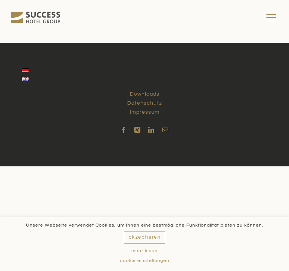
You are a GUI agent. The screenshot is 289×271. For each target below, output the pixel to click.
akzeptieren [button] (145, 237)
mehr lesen (144, 250)
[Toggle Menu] (272, 17)
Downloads (145, 94)
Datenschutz (144, 103)
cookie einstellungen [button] (144, 260)
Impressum (145, 112)
